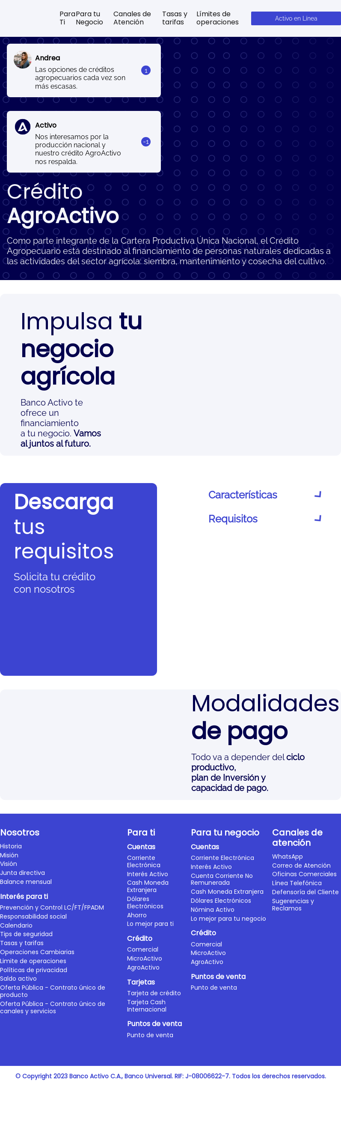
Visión (8, 1118)
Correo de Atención (301, 1120)
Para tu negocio (225, 1087)
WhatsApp (287, 1111)
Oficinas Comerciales (304, 1129)
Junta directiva (22, 1127)
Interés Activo (147, 1128)
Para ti (141, 1087)
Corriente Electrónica (143, 1116)
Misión (9, 1109)
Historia (11, 1100)
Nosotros (19, 1087)
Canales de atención (297, 1092)
